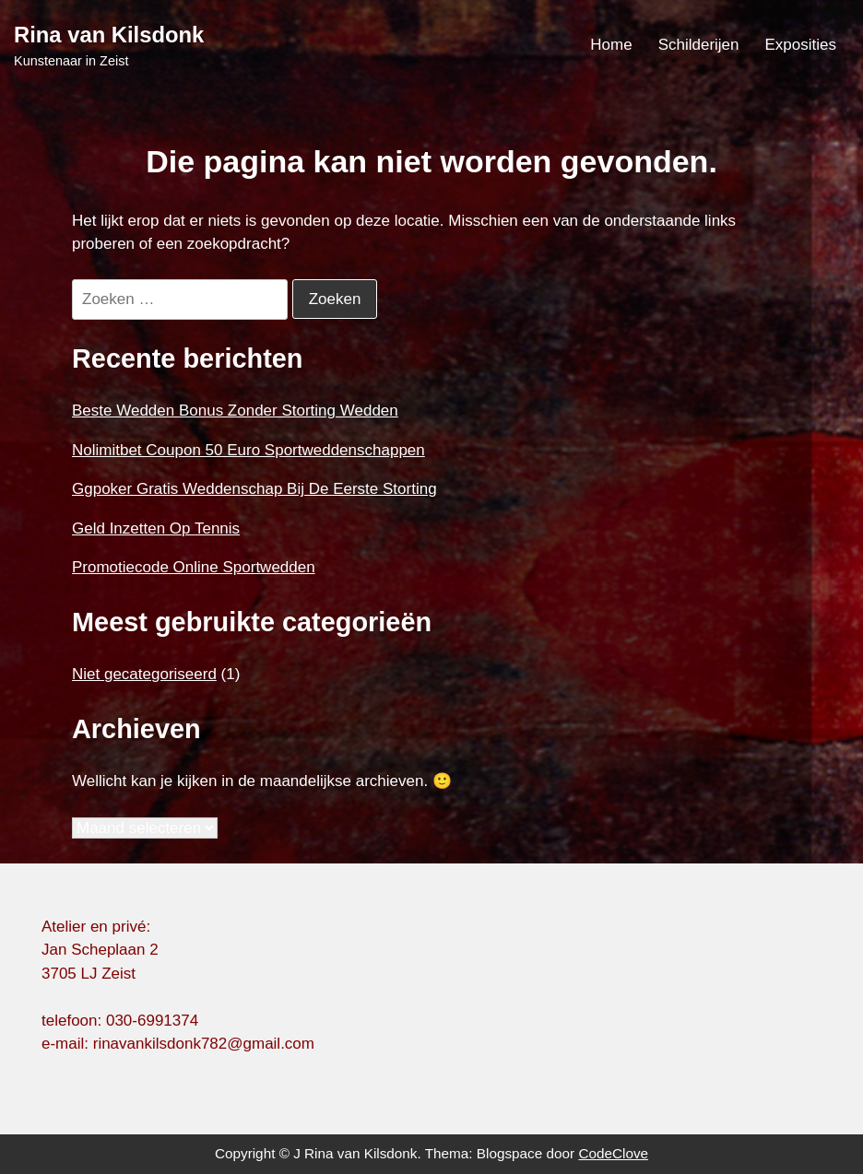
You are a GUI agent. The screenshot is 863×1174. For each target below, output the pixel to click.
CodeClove (613, 1153)
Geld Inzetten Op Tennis (156, 528)
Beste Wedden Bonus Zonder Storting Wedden (235, 410)
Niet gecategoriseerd (144, 674)
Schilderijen (698, 44)
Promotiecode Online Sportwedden (193, 567)
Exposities (800, 44)
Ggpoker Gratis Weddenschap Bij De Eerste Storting (254, 489)
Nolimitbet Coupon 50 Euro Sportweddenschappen (248, 450)
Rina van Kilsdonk (109, 34)
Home (611, 44)
